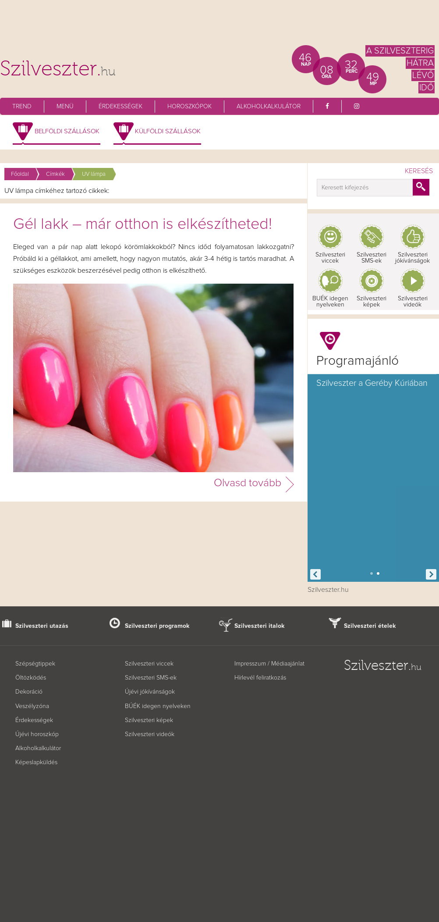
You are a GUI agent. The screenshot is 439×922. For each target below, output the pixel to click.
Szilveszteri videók (413, 301)
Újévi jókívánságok (150, 692)
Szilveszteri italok (259, 626)
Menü (65, 106)
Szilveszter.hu (328, 589)
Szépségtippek (35, 664)
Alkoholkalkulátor (269, 106)
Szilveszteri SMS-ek (371, 258)
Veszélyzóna (32, 706)
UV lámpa (94, 174)
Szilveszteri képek (371, 301)
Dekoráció (28, 692)
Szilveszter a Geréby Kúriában (372, 383)
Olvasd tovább (247, 482)
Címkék (55, 174)
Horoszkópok (189, 106)
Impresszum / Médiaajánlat (269, 664)
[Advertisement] (219, 26)
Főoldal (20, 174)
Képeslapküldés (36, 762)
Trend (22, 106)
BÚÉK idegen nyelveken (158, 706)
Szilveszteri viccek (330, 258)
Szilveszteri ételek (370, 626)
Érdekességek (120, 106)
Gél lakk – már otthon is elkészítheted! (142, 224)
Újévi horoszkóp (37, 734)
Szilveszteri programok (157, 626)
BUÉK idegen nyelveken (330, 301)
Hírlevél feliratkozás (260, 678)
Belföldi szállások (67, 131)
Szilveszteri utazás (41, 626)
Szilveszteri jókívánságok (412, 258)
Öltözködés (30, 678)
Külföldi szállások (168, 131)
